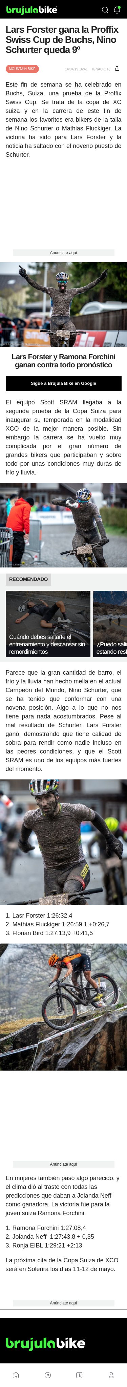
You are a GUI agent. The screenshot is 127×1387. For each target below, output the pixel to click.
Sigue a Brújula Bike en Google (63, 383)
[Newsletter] (117, 10)
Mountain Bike (22, 69)
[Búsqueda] (105, 10)
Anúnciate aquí (63, 252)
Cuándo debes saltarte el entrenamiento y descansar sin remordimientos (47, 644)
